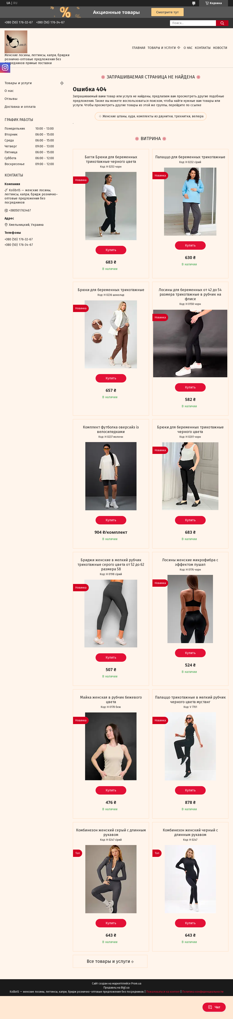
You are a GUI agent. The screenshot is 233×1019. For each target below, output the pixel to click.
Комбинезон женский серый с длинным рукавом (111, 832)
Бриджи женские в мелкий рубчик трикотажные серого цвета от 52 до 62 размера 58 (110, 564)
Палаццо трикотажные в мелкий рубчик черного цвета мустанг (190, 699)
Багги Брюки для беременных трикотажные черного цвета (111, 159)
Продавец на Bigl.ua (116, 987)
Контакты (203, 48)
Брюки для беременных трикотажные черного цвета (190, 429)
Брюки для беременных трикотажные (111, 290)
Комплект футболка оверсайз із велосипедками (111, 429)
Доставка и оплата (20, 107)
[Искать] (222, 23)
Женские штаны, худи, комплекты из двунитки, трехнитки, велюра (153, 116)
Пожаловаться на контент (163, 991)
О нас (188, 48)
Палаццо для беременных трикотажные (190, 157)
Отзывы (11, 99)
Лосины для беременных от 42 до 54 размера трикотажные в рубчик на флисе (190, 294)
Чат (214, 1007)
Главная (138, 48)
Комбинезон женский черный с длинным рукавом (190, 832)
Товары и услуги (162, 48)
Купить (111, 250)
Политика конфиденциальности (202, 991)
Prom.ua (136, 983)
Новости (220, 48)
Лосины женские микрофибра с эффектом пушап (190, 562)
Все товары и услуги (108, 961)
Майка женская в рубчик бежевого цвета (111, 699)
